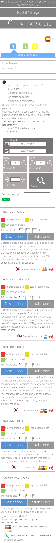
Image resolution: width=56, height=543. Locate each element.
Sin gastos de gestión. (19, 96)
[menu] (49, 39)
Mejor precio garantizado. (21, 100)
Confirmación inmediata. (20, 92)
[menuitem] (49, 39)
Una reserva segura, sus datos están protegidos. (26, 87)
